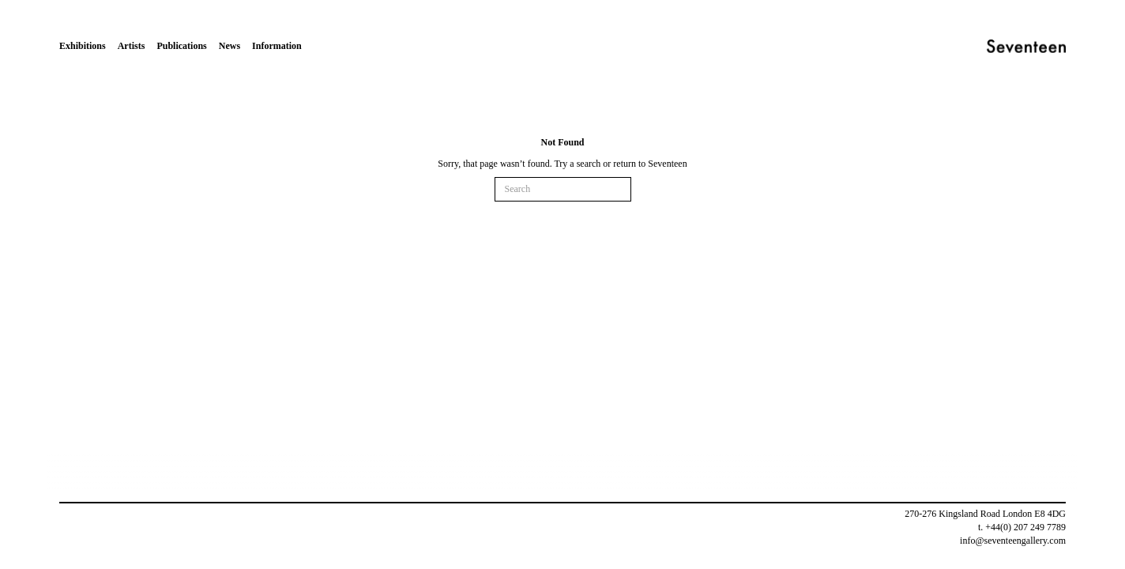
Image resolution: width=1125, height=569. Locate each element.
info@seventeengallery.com (1013, 540)
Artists (131, 45)
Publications (181, 45)
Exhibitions (82, 45)
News (229, 45)
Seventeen (667, 163)
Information (277, 45)
